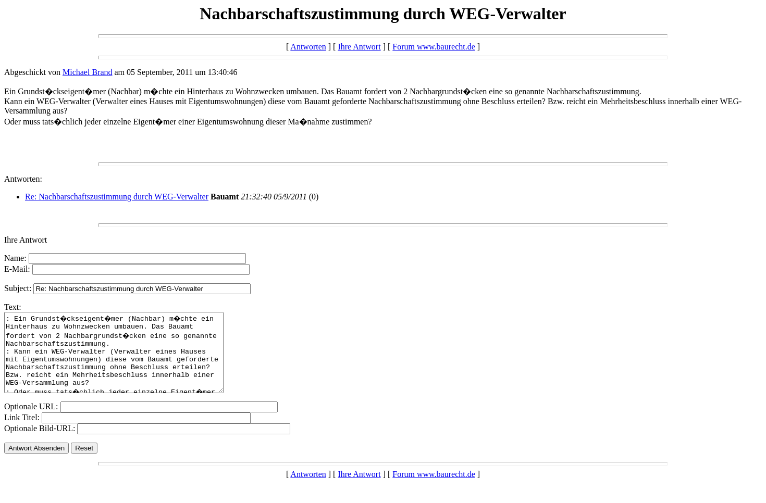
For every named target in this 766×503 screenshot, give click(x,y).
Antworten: (23, 178)
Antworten (308, 46)
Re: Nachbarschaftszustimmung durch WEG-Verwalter (116, 196)
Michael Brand (88, 72)
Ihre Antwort (359, 46)
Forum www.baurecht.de (433, 46)
